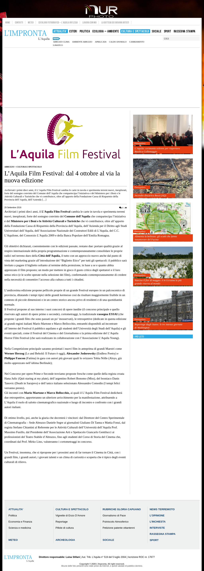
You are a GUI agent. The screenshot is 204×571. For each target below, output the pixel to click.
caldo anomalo (118, 42)
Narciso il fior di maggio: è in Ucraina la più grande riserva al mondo (158, 282)
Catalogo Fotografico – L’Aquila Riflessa (58, 22)
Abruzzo (9, 167)
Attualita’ (16, 509)
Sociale (108, 539)
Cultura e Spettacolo (29, 167)
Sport (154, 540)
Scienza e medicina (20, 527)
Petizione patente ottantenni (119, 527)
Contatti (19, 22)
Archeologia (65, 539)
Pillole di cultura (65, 527)
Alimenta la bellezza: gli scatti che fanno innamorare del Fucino (156, 238)
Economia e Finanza (20, 521)
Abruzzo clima (61, 42)
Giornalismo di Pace (114, 515)
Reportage (62, 521)
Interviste (157, 527)
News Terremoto (162, 509)
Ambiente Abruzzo (82, 42)
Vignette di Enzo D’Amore (70, 515)
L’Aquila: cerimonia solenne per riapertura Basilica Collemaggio (157, 150)
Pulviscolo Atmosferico (115, 521)
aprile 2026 (101, 42)
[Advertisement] (102, 77)
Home (7, 22)
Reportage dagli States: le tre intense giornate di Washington (158, 326)
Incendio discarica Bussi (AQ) (150, 195)
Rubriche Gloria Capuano (122, 509)
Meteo (31, 22)
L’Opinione (157, 515)
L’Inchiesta (158, 521)
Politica (13, 515)
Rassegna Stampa (163, 533)
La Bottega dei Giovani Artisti (115, 22)
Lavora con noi (89, 22)
